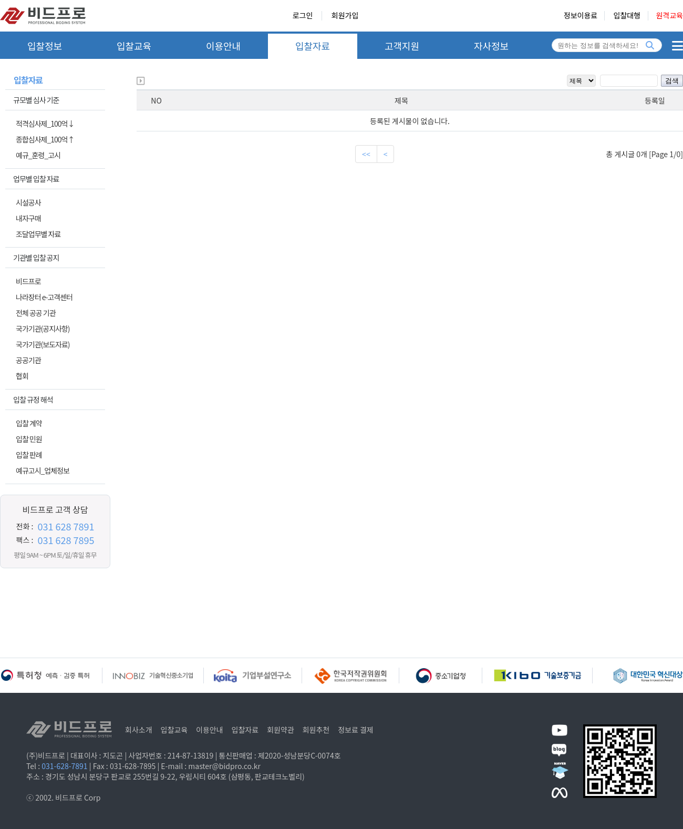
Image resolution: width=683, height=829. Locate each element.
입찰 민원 (29, 439)
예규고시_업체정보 (42, 470)
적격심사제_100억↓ (45, 123)
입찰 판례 (29, 454)
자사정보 (491, 46)
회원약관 (280, 729)
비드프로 (28, 281)
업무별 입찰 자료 (36, 178)
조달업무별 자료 (38, 234)
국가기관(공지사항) (43, 328)
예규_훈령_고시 (38, 155)
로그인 (303, 16)
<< (366, 154)
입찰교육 (134, 46)
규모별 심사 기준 (36, 100)
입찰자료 (312, 46)
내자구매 (28, 218)
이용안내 (223, 46)
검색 (672, 81)
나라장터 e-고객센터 (44, 297)
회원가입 (345, 16)
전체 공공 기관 (36, 313)
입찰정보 (44, 46)
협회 (22, 376)
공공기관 (28, 360)
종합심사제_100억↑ (45, 139)
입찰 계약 (29, 423)
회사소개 (138, 729)
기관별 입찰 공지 (36, 257)
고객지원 (402, 46)
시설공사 (28, 202)
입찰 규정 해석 (33, 399)
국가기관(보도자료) (43, 344)
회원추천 (316, 729)
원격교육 (669, 16)
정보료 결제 (356, 729)
